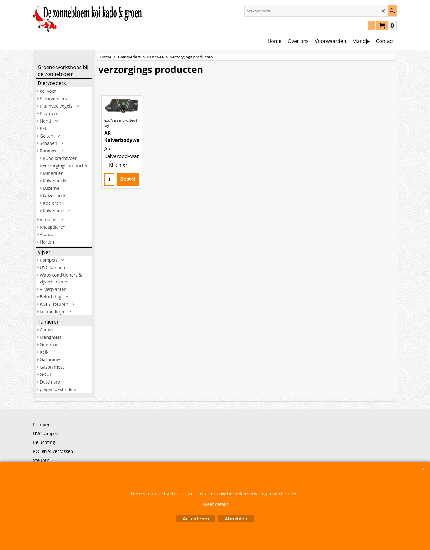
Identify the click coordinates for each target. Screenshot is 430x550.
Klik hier (118, 194)
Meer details (215, 504)
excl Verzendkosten (119, 143)
